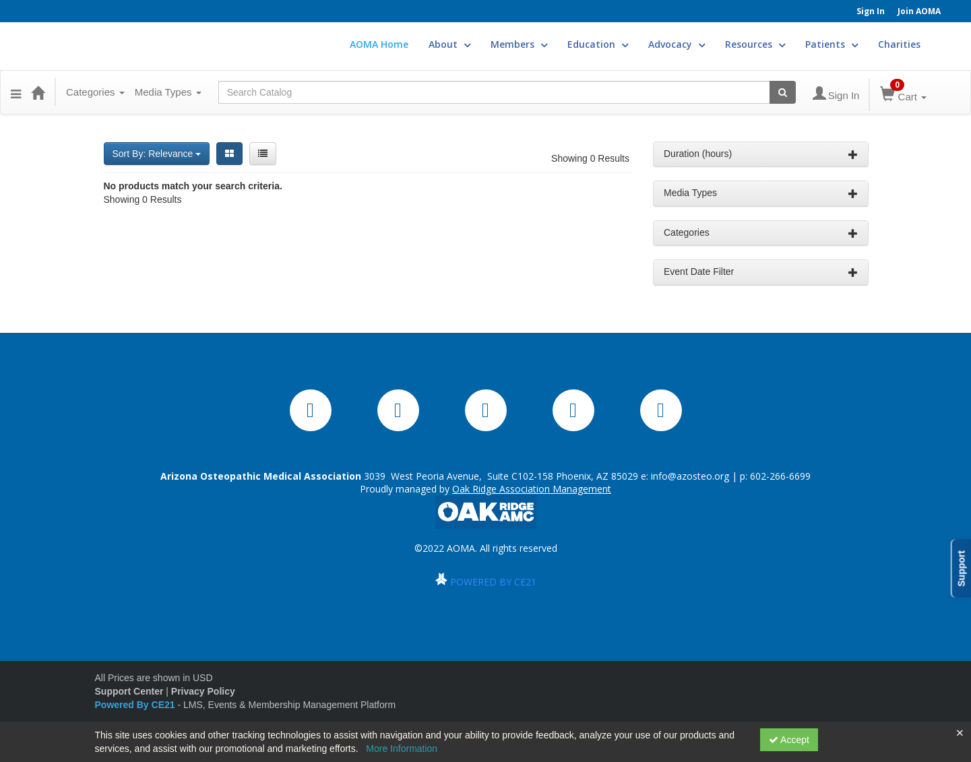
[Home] (38, 92)
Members (519, 44)
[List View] (262, 153)
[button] (16, 92)
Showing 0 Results (590, 158)
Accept (789, 739)
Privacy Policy (203, 691)
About (449, 44)
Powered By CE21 (136, 704)
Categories (95, 92)
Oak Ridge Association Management (531, 488)
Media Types (168, 92)
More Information (401, 748)
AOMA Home (379, 44)
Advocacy (676, 44)
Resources (755, 44)
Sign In (870, 11)
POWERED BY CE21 (493, 581)
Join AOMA (919, 11)
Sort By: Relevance (157, 153)
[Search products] (783, 92)
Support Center (129, 691)
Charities (899, 44)
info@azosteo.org (690, 476)
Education (597, 44)
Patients (831, 44)
